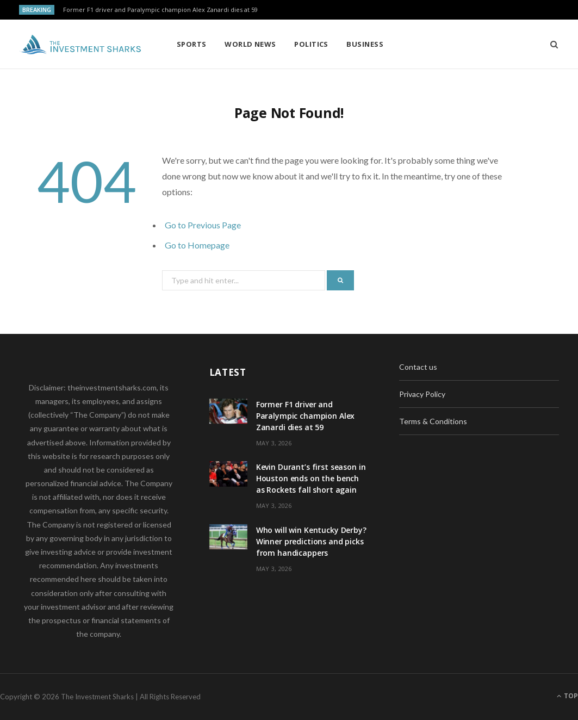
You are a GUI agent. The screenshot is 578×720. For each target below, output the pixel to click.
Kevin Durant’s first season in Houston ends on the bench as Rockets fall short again (311, 478)
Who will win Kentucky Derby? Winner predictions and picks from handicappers (311, 541)
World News (250, 44)
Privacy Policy (422, 394)
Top (567, 695)
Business (364, 44)
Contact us (418, 366)
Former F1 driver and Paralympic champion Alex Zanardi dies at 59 (160, 10)
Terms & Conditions (433, 421)
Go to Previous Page (203, 225)
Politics (311, 44)
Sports (192, 44)
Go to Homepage (197, 245)
